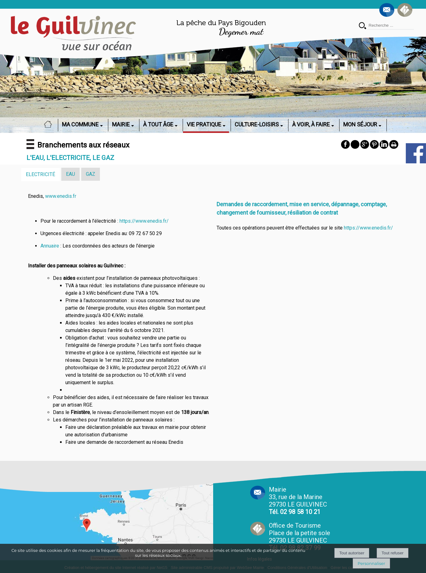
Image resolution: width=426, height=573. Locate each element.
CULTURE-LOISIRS (257, 124)
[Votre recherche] (390, 25)
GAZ (90, 174)
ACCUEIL (49, 124)
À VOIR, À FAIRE (311, 124)
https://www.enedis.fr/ (144, 221)
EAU (70, 174)
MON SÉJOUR (360, 124)
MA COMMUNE (80, 124)
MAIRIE (121, 124)
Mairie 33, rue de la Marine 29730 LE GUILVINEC (298, 501)
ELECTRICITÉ (40, 174)
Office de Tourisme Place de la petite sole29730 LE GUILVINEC (299, 537)
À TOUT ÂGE (158, 124)
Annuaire (49, 246)
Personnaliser (371, 563)
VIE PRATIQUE (204, 124)
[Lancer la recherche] (362, 26)
